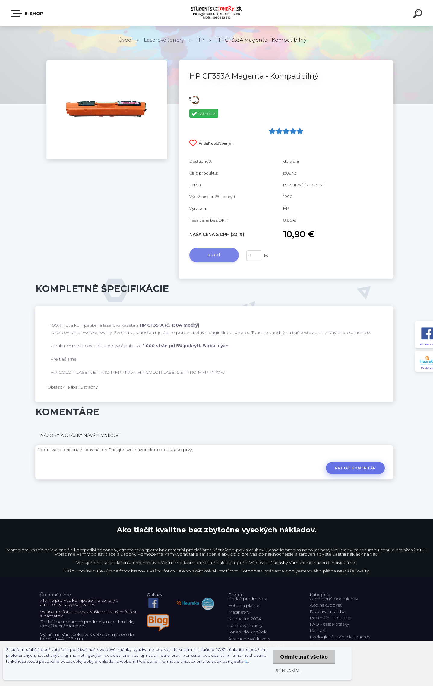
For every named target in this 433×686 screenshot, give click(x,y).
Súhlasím (288, 670)
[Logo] (216, 12)
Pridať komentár (355, 468)
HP (200, 40)
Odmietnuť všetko (304, 657)
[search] (418, 14)
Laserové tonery (164, 40)
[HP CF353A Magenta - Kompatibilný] (106, 62)
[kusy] (253, 255)
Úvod (125, 40)
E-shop (27, 13)
